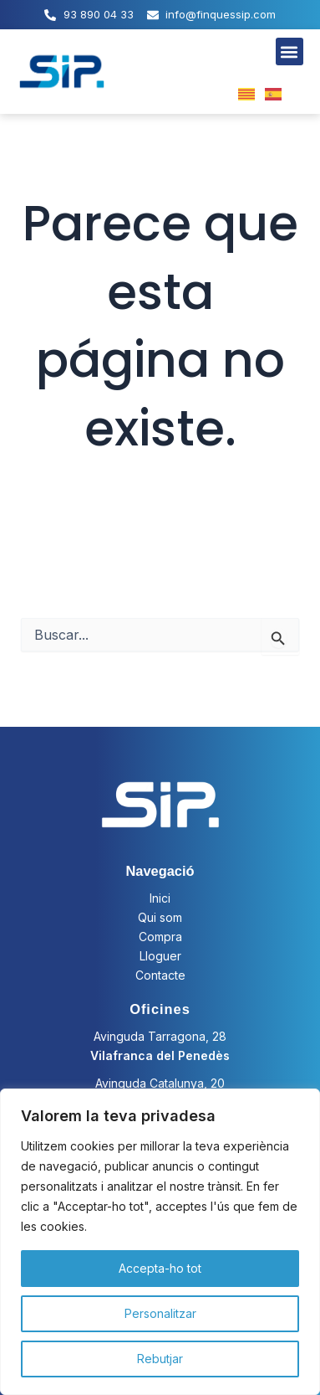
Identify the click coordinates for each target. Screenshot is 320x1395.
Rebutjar (160, 1358)
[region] (160, 1242)
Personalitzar (160, 1313)
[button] (289, 51)
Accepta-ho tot (160, 1268)
